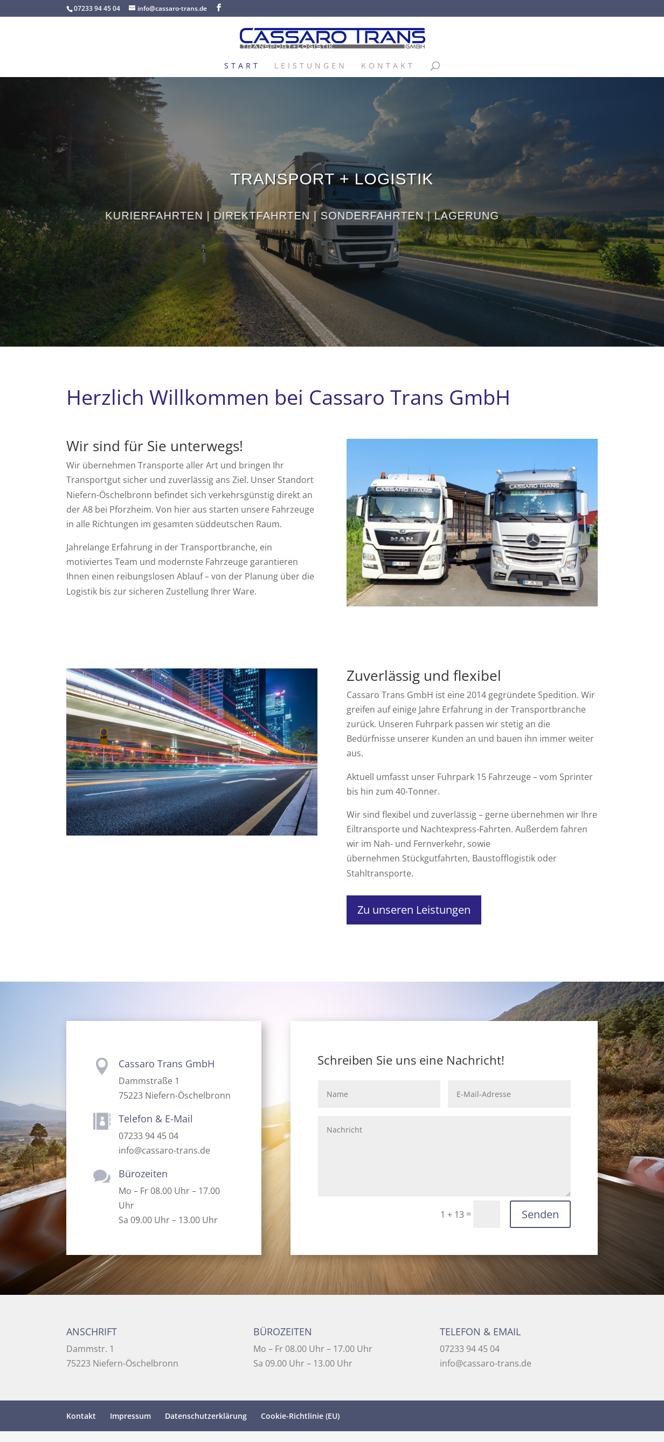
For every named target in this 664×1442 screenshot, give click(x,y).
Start (242, 66)
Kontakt (388, 66)
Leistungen (310, 66)
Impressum (130, 1416)
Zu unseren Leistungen (414, 909)
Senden (540, 1214)
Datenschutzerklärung (206, 1416)
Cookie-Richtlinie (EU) (300, 1416)
